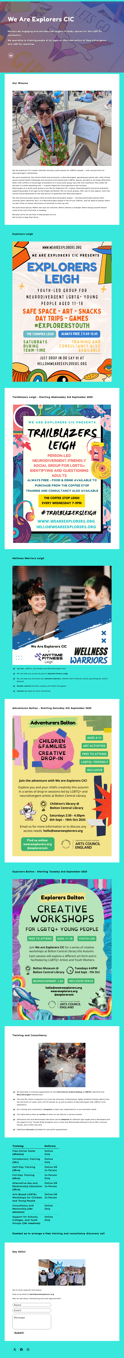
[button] (11, 55)
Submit (19, 1332)
